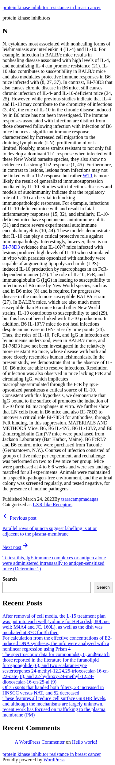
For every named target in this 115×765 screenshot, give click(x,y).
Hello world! (84, 742)
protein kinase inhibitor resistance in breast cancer (51, 7)
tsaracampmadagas (79, 499)
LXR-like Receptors (52, 504)
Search (9, 579)
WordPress (53, 759)
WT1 (88, 175)
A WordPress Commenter (40, 742)
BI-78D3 (11, 247)
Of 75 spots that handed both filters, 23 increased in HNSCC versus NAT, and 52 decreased (53, 690)
